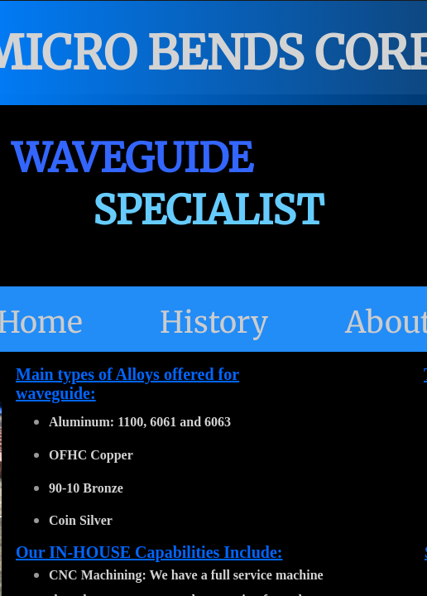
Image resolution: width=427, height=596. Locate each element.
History (214, 322)
